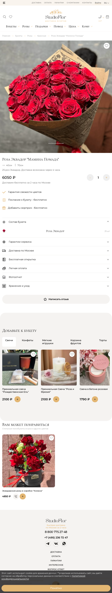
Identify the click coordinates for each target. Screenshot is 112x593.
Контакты (87, 3)
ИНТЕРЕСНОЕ (56, 565)
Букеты (11, 26)
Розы (25, 26)
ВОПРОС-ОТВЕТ (56, 569)
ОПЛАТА (56, 556)
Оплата (48, 3)
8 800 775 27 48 (56, 532)
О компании (73, 3)
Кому (86, 26)
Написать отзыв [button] (56, 299)
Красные (41, 36)
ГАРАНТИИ (56, 560)
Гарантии (59, 3)
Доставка (36, 3)
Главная (6, 36)
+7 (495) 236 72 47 (56, 537)
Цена (72, 26)
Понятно (56, 588)
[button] (4, 3)
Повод (58, 26)
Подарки (41, 26)
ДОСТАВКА (56, 552)
